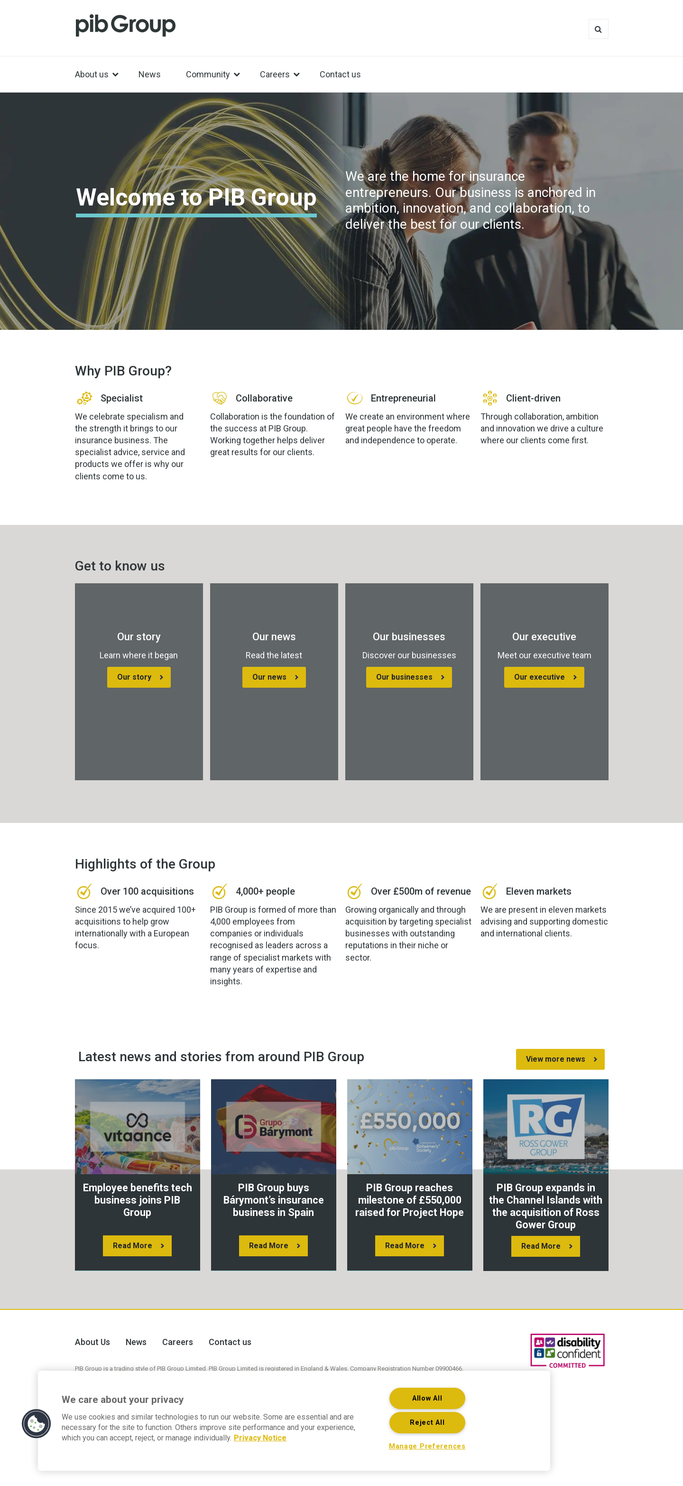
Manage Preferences (427, 1446)
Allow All (427, 1398)
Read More (132, 1245)
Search (599, 29)
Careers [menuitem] (275, 74)
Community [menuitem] (208, 74)
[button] (36, 1424)
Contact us (230, 1342)
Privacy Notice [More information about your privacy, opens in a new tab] (260, 1437)
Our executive (539, 677)
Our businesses (404, 677)
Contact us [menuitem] (340, 74)
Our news (269, 677)
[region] (294, 1421)
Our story (134, 677)
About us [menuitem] (92, 74)
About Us (92, 1342)
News (136, 1342)
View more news (555, 1059)
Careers (177, 1342)
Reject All (427, 1423)
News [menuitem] (149, 74)
